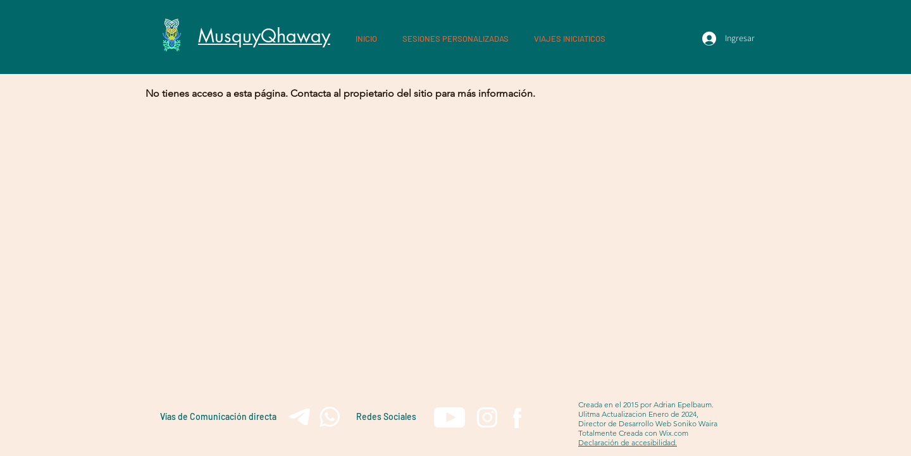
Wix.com (673, 433)
